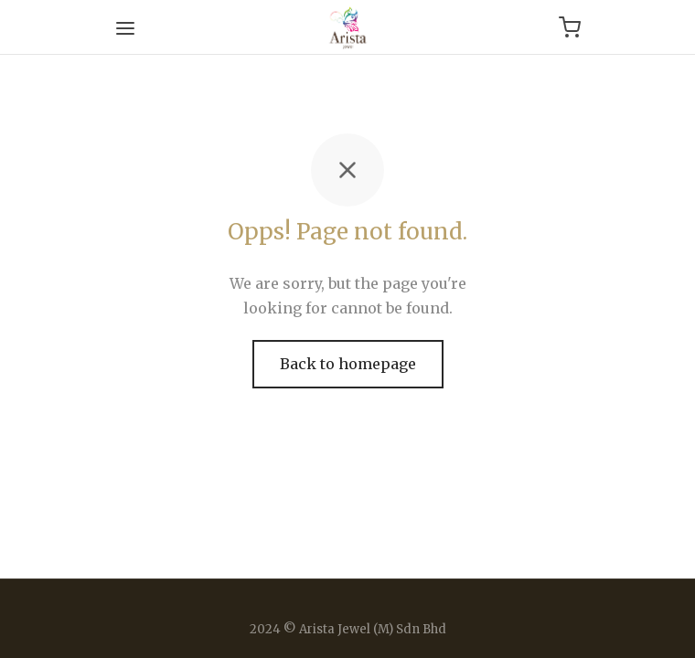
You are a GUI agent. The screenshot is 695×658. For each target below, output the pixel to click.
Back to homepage (348, 364)
